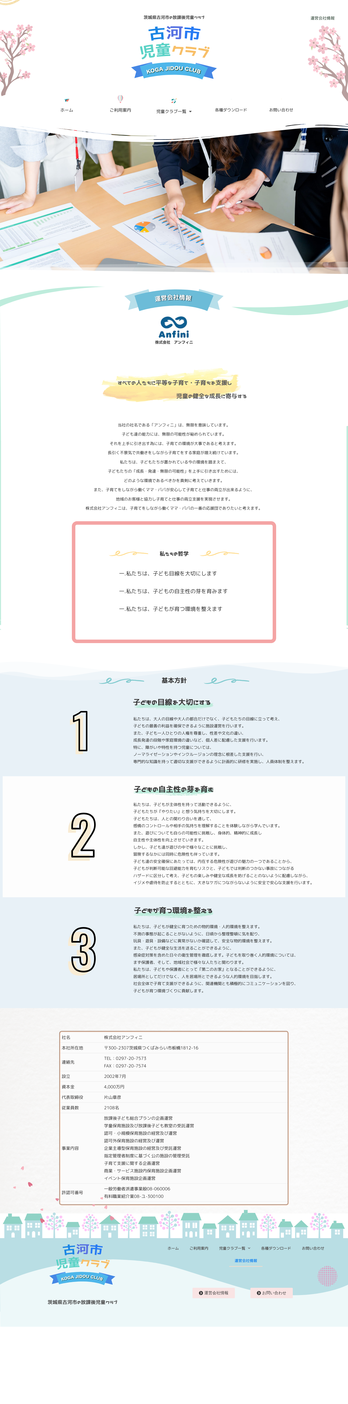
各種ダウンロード (276, 1248)
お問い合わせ (313, 1248)
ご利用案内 (199, 1248)
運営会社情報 (246, 1260)
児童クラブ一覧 (174, 111)
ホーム (173, 1248)
